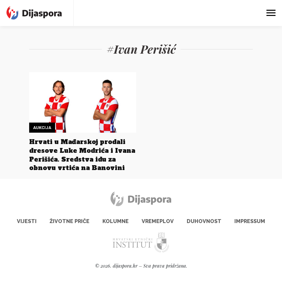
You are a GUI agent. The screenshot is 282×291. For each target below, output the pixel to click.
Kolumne (115, 221)
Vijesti (27, 221)
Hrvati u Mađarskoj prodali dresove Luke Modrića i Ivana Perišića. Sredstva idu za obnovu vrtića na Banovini (82, 155)
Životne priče (69, 221)
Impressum (249, 221)
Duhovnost (204, 221)
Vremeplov (158, 221)
